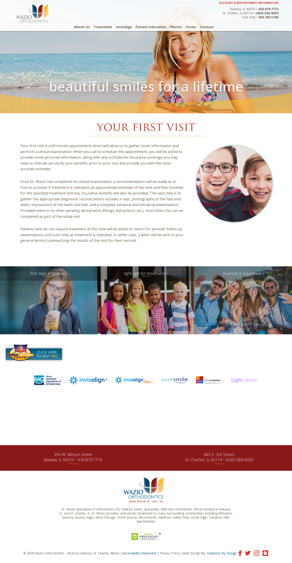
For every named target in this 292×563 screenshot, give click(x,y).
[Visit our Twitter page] (248, 553)
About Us (82, 27)
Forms (191, 27)
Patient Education (151, 27)
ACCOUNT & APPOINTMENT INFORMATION (248, 3)
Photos (176, 27)
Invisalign (124, 27)
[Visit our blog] (265, 553)
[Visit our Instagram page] (257, 553)
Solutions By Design (222, 553)
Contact (207, 27)
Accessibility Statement (139, 553)
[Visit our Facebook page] (240, 553)
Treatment (102, 27)
